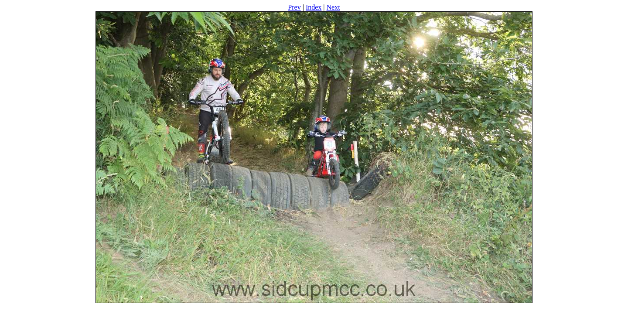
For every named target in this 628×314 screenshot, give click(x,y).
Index (313, 7)
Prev (294, 7)
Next (333, 7)
